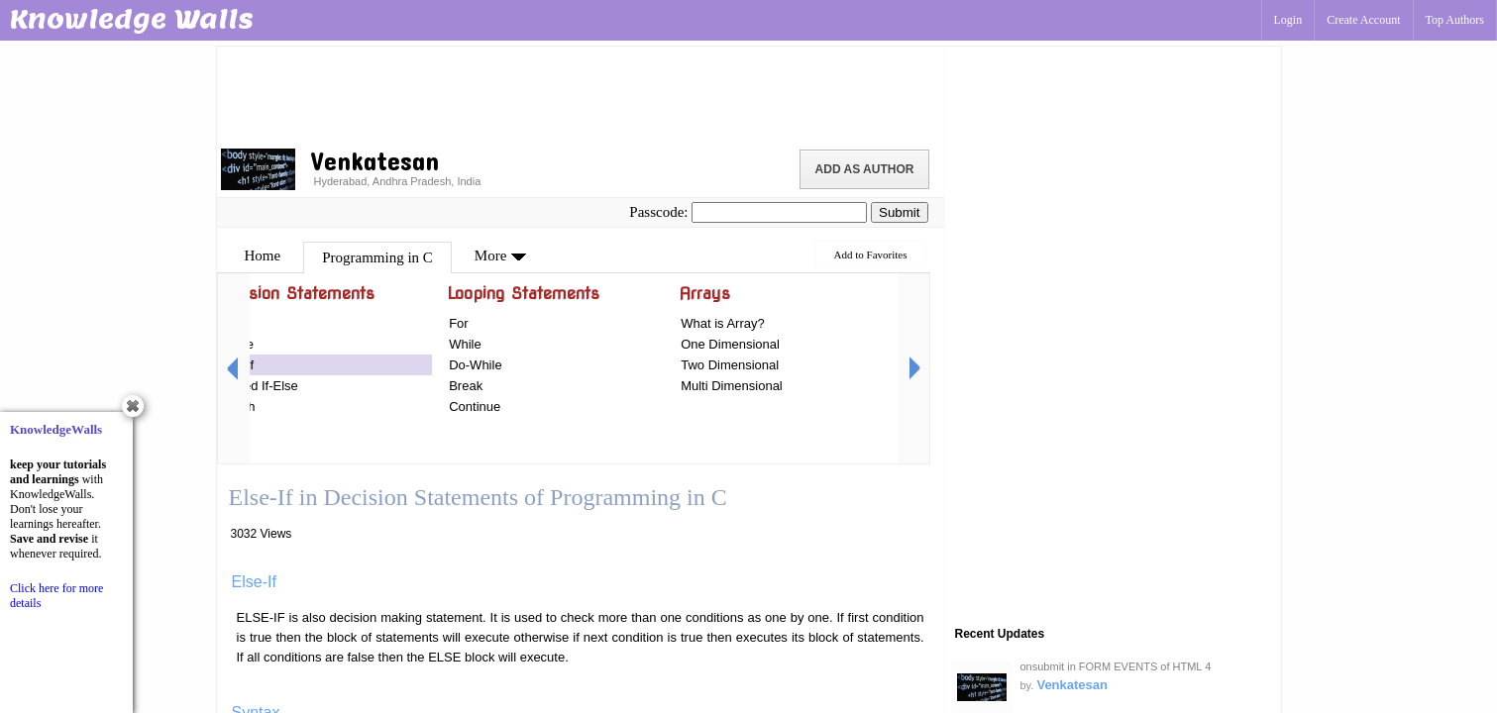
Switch (236, 406)
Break (465, 385)
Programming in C (377, 257)
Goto (231, 427)
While (465, 344)
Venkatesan (1072, 684)
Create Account (1363, 20)
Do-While (475, 364)
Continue (474, 406)
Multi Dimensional (732, 385)
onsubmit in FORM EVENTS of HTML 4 (1116, 666)
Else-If (235, 364)
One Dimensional (730, 344)
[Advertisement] (580, 94)
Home (263, 255)
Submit (899, 212)
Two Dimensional (730, 364)
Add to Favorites (871, 254)
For (459, 323)
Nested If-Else (257, 385)
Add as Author (864, 169)
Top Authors (1455, 20)
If (220, 323)
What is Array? (723, 323)
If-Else (235, 344)
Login (1288, 20)
